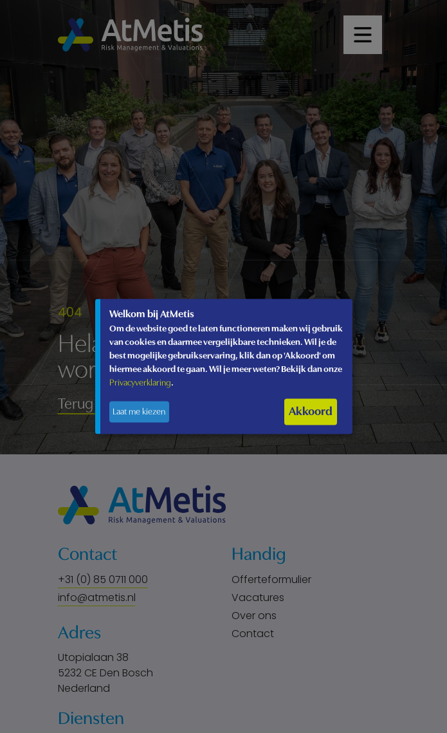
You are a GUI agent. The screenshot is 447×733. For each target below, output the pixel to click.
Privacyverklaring (140, 383)
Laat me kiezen (139, 412)
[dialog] (223, 366)
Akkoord (311, 411)
